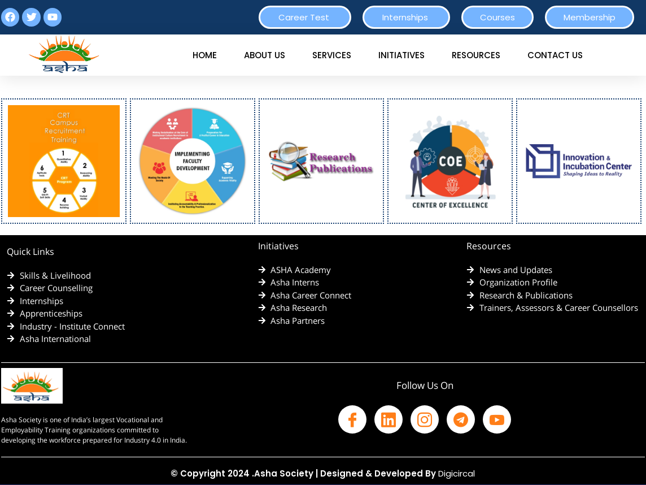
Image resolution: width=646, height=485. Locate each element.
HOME (205, 55)
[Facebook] (352, 419)
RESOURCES (476, 55)
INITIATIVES (401, 55)
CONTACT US (555, 55)
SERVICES (331, 55)
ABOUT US (264, 55)
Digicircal (456, 473)
